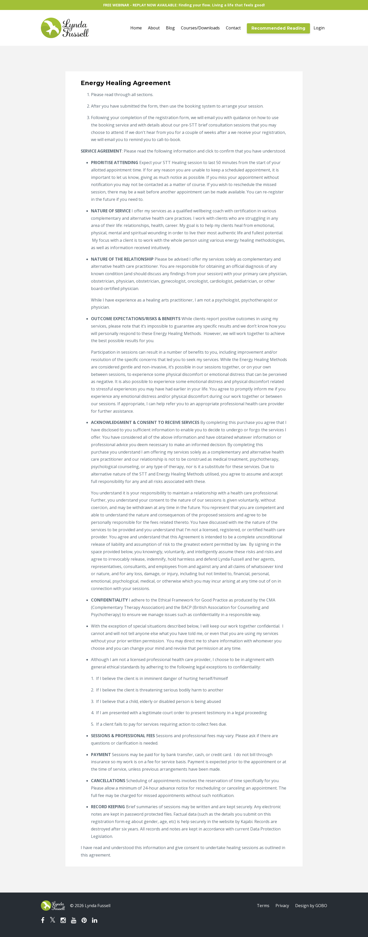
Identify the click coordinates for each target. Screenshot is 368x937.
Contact (233, 28)
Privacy (282, 905)
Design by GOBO (311, 905)
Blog (170, 28)
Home (136, 28)
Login (319, 28)
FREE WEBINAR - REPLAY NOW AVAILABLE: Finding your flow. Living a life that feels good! (184, 5)
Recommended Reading (278, 28)
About (154, 28)
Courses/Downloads (200, 28)
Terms (263, 905)
